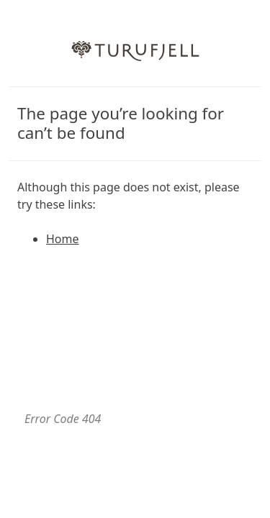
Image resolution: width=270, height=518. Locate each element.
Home (62, 239)
